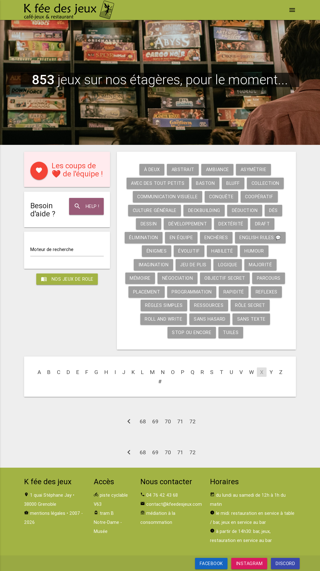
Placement (146, 292)
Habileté (222, 251)
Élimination (143, 237)
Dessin (149, 224)
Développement (187, 224)
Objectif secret (224, 278)
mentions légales (47, 513)
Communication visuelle (167, 196)
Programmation (192, 292)
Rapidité (233, 292)
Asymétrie (254, 169)
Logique (228, 265)
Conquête (221, 196)
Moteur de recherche (51, 249)
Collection (265, 183)
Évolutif (189, 251)
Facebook (211, 563)
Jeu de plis (193, 265)
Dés (273, 210)
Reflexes (267, 292)
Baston (205, 183)
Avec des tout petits (157, 183)
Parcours (269, 278)
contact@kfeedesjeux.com (174, 504)
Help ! (86, 206)
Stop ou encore (191, 332)
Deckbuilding (204, 210)
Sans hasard (210, 319)
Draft (262, 224)
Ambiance (217, 169)
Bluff (233, 183)
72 (192, 421)
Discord (285, 563)
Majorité (260, 265)
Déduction (245, 210)
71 (180, 421)
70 (168, 421)
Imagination (153, 265)
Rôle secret (250, 305)
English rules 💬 (260, 237)
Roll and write (163, 319)
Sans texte (251, 319)
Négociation (177, 278)
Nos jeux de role (67, 279)
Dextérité (230, 224)
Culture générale (155, 210)
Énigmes (157, 251)
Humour (254, 251)
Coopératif (259, 196)
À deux (152, 169)
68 (143, 421)
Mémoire (140, 278)
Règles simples (163, 305)
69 (155, 421)
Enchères (216, 237)
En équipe (181, 237)
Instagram (249, 563)
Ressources (208, 305)
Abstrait (183, 169)
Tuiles (230, 332)
